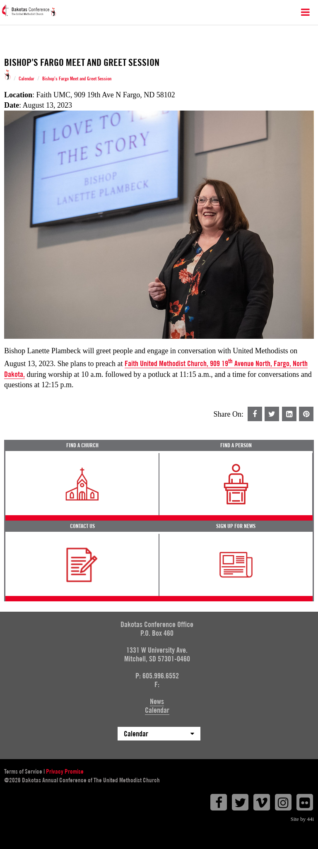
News (157, 701)
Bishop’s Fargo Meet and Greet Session (76, 78)
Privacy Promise (65, 771)
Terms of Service (23, 771)
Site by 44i (302, 819)
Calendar (26, 78)
